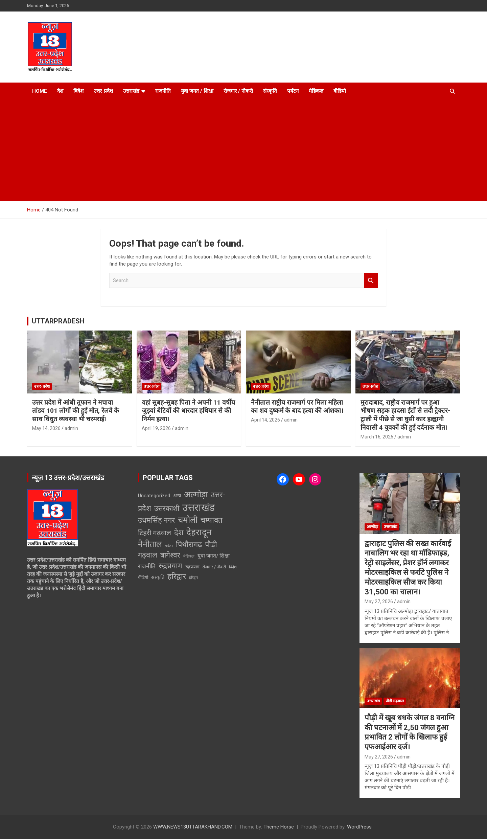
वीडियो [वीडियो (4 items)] (143, 577)
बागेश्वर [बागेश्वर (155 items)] (170, 555)
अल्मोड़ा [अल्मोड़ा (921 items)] (196, 494)
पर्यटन (293, 91)
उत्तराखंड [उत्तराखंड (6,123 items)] (198, 507)
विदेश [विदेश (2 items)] (233, 567)
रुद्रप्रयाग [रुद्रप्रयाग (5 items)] (192, 566)
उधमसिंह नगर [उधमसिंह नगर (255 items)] (156, 520)
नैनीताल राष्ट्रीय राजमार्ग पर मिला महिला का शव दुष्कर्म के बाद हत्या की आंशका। (297, 407)
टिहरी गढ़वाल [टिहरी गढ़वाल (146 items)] (154, 533)
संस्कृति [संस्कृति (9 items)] (157, 577)
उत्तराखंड (131, 91)
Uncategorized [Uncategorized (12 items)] (154, 496)
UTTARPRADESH (58, 321)
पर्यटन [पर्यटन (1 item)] (169, 546)
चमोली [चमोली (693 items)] (188, 520)
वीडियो (339, 91)
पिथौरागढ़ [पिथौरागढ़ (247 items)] (189, 544)
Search (371, 280)
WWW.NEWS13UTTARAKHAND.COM (192, 827)
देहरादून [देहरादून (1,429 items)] (198, 532)
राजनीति (163, 91)
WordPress (359, 827)
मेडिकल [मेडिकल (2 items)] (188, 556)
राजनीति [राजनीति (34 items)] (147, 566)
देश (60, 91)
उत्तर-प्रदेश (103, 91)
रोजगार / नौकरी (238, 91)
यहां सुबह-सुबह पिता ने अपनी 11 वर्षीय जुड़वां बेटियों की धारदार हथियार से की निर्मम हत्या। (188, 411)
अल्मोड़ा (372, 526)
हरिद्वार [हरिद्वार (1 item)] (193, 577)
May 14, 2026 (46, 428)
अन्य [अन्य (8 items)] (177, 495)
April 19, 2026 (156, 428)
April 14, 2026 (265, 420)
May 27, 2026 (379, 601)
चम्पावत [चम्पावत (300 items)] (212, 520)
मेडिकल (316, 91)
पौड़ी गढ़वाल (395, 701)
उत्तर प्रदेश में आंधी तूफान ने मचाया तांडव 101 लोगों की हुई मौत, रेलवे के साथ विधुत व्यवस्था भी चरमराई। (75, 411)
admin (71, 428)
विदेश (78, 91)
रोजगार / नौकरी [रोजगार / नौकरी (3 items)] (214, 567)
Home (39, 91)
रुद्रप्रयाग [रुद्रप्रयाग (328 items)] (170, 565)
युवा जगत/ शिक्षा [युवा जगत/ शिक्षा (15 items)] (214, 556)
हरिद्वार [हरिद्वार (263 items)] (176, 576)
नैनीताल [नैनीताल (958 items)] (150, 544)
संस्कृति (270, 91)
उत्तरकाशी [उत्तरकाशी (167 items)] (166, 508)
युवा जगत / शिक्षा (197, 91)
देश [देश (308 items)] (178, 532)
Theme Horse (278, 827)
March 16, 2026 (377, 436)
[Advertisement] (243, 150)
